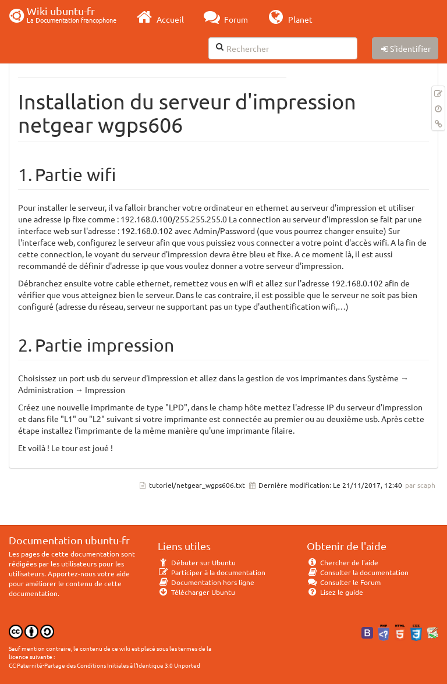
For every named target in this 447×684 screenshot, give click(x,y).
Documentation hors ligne (206, 582)
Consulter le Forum (344, 582)
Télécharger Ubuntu (196, 592)
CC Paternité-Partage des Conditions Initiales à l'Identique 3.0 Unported (104, 665)
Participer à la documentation (211, 572)
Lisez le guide (335, 592)
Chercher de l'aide (342, 562)
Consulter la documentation (358, 572)
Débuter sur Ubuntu (197, 562)
